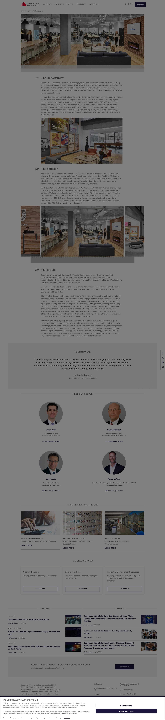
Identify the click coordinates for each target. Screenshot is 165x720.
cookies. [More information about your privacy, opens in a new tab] (67, 718)
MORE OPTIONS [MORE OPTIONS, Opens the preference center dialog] (126, 706)
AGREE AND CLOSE (126, 711)
